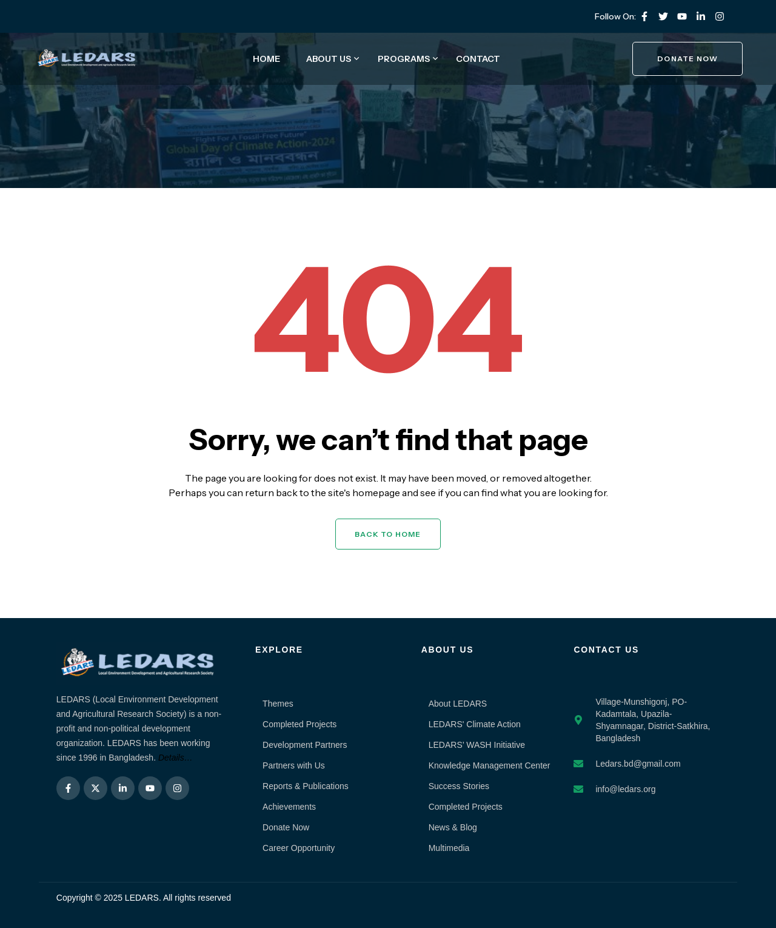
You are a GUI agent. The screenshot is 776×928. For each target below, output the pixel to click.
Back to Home (388, 534)
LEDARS (142, 898)
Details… (175, 757)
